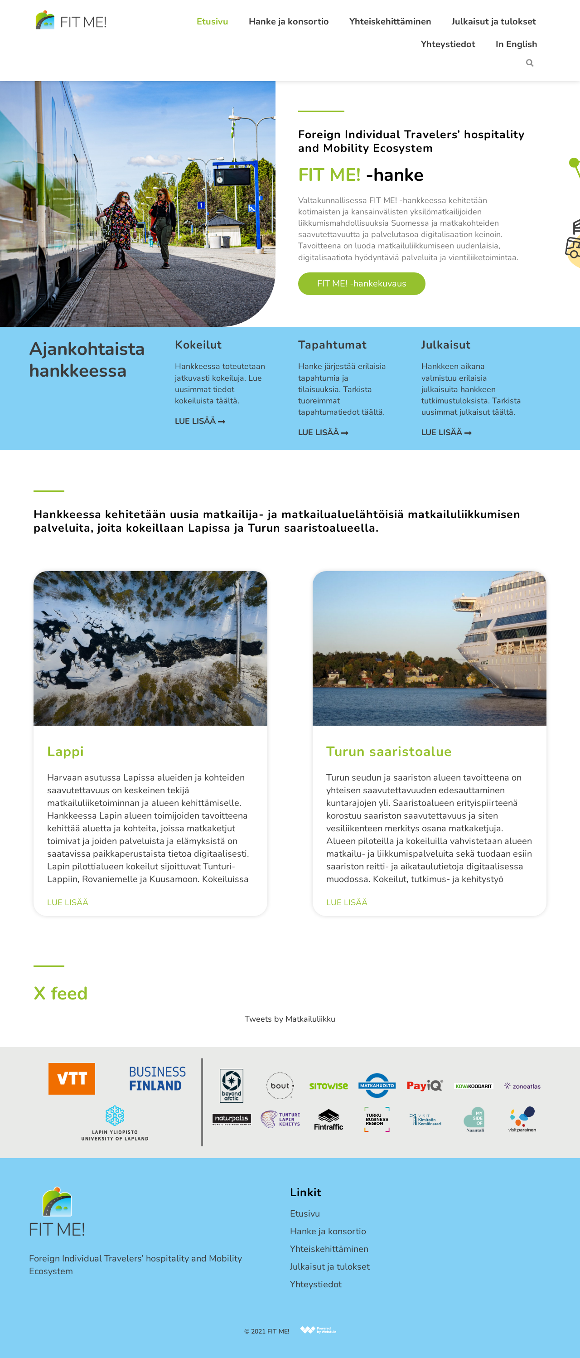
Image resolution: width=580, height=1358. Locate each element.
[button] (529, 63)
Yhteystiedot (448, 44)
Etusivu (212, 21)
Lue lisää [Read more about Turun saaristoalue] (346, 902)
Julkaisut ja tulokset (494, 21)
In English (516, 44)
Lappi (65, 751)
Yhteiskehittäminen (390, 21)
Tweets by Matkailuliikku (290, 1019)
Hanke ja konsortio (289, 21)
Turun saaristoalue (389, 751)
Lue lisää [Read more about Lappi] (67, 902)
